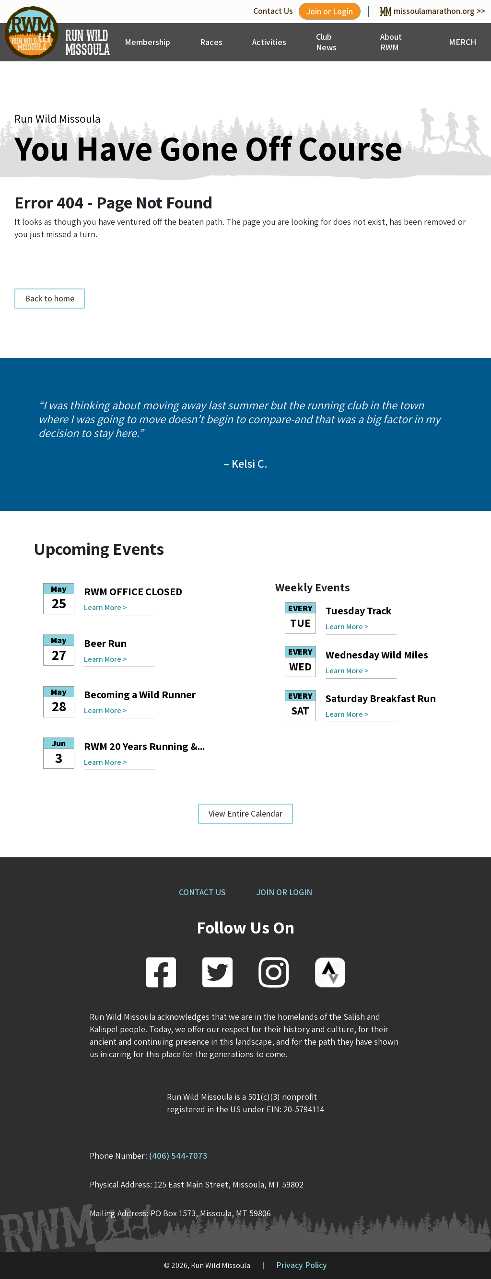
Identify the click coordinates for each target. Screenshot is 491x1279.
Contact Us (273, 10)
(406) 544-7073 (178, 1155)
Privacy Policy (301, 1264)
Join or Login (329, 11)
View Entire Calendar (245, 813)
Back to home (49, 298)
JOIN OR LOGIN (284, 892)
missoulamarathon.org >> (432, 10)
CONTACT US (202, 892)
